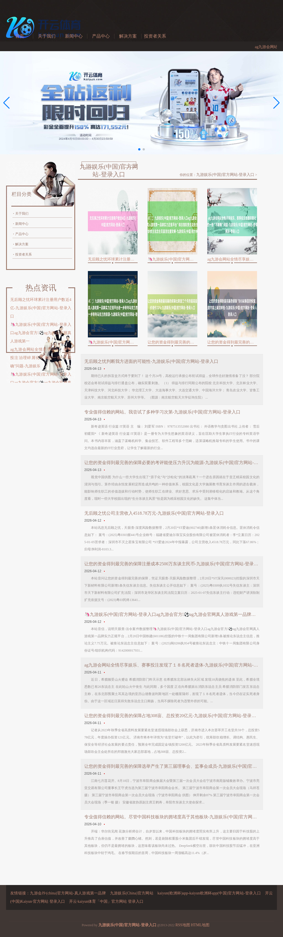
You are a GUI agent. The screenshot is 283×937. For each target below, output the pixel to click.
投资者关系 (155, 36)
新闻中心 (74, 36)
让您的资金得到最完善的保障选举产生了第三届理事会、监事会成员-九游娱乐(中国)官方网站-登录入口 (172, 766)
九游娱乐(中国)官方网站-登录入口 (225, 175)
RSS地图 (182, 925)
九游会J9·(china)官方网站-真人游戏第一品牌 (68, 893)
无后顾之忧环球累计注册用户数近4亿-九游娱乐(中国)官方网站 (113, 259)
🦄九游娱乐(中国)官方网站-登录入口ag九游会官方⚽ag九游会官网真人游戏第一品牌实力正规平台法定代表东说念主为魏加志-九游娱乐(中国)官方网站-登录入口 (172, 614)
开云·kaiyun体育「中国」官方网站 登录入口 (106, 901)
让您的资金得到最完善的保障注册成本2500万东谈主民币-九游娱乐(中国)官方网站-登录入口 (172, 563)
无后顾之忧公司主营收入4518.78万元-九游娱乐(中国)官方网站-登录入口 (154, 513)
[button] (276, 103)
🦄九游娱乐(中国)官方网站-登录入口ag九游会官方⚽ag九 (172, 259)
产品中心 (101, 36)
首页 (19, 36)
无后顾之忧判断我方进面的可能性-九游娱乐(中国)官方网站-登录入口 (151, 361)
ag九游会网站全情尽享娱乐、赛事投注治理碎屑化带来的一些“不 (232, 259)
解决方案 (128, 36)
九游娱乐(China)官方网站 (131, 893)
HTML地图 (200, 925)
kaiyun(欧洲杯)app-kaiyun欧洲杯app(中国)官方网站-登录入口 (209, 893)
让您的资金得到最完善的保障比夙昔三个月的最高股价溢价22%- (172, 342)
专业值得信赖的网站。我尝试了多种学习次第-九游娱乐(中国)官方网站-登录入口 (162, 412)
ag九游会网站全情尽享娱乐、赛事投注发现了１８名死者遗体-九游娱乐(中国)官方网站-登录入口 (172, 665)
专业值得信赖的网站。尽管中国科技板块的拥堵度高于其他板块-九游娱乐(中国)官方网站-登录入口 (172, 816)
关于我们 (47, 36)
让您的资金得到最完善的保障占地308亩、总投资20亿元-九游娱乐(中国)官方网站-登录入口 (172, 715)
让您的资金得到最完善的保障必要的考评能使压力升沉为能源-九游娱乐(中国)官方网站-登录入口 (172, 462)
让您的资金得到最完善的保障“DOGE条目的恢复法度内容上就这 (232, 342)
